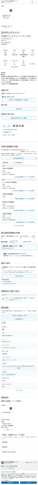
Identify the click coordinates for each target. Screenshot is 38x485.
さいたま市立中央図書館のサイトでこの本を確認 (24, 191)
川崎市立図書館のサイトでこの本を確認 (26, 222)
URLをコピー (9, 125)
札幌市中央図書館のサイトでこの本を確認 (25, 177)
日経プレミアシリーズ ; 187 (9, 360)
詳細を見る (11, 478)
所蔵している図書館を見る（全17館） (19, 100)
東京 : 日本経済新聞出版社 (9, 374)
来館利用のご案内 (29, 242)
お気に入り (4, 125)
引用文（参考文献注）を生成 (9, 129)
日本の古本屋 (7, 281)
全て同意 (28, 482)
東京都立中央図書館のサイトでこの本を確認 (25, 210)
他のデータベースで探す (8, 135)
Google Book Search (9, 283)
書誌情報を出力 (6, 132)
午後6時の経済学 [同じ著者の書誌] (5, 419)
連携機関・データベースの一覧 (28, 152)
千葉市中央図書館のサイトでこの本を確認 (25, 199)
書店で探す (19, 109)
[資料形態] (18, 162)
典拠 (19, 368)
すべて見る (32, 64)
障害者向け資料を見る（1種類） (19, 118)
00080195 (30, 366)
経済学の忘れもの (6, 341)
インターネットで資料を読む (7, 468)
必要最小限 (10, 482)
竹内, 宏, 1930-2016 (7, 366)
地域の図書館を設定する (24, 158)
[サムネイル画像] (7, 412)
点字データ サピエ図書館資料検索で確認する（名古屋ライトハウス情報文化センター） (20, 299)
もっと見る (8, 430)
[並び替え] (7, 162)
